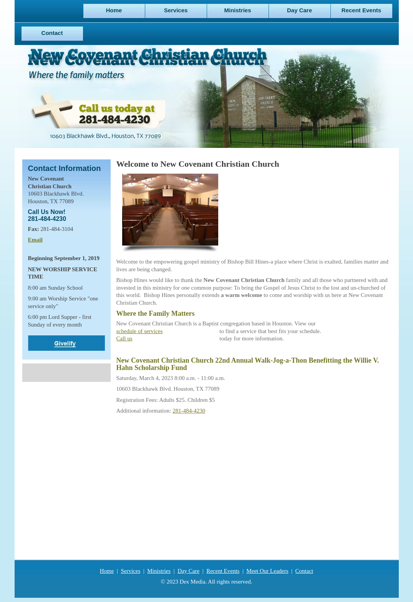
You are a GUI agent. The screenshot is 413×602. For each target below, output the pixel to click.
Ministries (159, 571)
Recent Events (222, 571)
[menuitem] (114, 11)
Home (107, 571)
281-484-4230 (188, 411)
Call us (124, 338)
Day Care (188, 571)
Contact (304, 571)
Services (130, 571)
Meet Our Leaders (267, 571)
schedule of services (139, 331)
